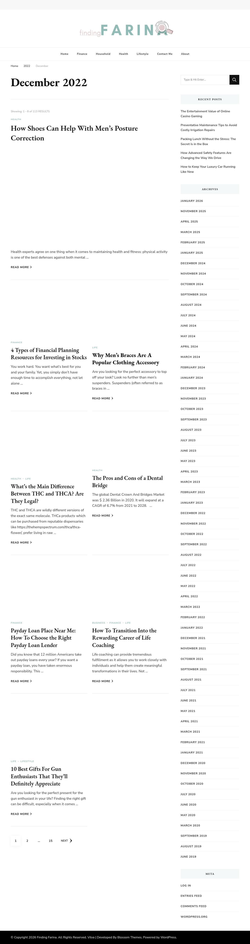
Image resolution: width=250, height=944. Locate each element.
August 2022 (191, 555)
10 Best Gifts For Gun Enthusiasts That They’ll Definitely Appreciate (40, 778)
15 (51, 841)
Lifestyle (143, 54)
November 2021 (193, 648)
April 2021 (189, 721)
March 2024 (190, 357)
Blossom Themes (129, 937)
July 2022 (188, 565)
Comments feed (194, 906)
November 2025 (193, 211)
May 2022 (188, 586)
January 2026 (192, 201)
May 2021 (188, 711)
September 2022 (194, 544)
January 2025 (192, 253)
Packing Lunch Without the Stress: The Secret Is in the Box (208, 141)
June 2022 (188, 576)
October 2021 (192, 659)
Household (103, 54)
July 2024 (188, 315)
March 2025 (190, 232)
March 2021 (190, 732)
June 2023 (188, 451)
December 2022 (193, 513)
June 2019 (188, 857)
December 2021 (193, 638)
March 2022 (190, 607)
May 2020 (188, 815)
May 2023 (188, 461)
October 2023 (192, 409)
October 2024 (192, 284)
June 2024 (188, 326)
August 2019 (191, 846)
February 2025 (193, 242)
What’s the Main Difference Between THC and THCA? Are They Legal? (48, 496)
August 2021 (191, 680)
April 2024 (189, 346)
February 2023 (193, 492)
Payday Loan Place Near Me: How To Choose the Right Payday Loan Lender (44, 640)
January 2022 (192, 628)
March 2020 (190, 825)
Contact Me (164, 54)
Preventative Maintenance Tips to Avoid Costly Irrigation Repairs (209, 127)
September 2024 (194, 294)
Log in (186, 885)
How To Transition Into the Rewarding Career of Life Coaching (125, 640)
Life (95, 347)
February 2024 (193, 367)
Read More (21, 267)
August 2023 (191, 430)
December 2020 (193, 763)
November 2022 (193, 524)
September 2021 (194, 669)
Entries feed (191, 896)
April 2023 (189, 471)
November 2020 (193, 773)
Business (98, 625)
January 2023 (192, 503)
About (185, 54)
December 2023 (193, 388)
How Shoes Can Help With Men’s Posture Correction (77, 133)
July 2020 (188, 794)
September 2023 (194, 419)
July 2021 (188, 690)
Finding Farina (47, 937)
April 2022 (189, 596)
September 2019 (194, 836)
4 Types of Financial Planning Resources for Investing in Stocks (46, 357)
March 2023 (190, 482)
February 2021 (193, 742)
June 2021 (188, 700)
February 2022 (193, 617)
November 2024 (193, 274)
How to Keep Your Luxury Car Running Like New (208, 169)
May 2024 (188, 336)
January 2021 (192, 752)
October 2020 (192, 784)
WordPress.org (194, 917)
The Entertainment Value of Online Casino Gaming (205, 114)
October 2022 (192, 534)
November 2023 (193, 399)
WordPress (168, 937)
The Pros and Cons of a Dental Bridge (128, 483)
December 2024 (193, 263)
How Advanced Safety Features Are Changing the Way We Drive (206, 155)
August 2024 (191, 305)
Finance (82, 54)
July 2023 (188, 440)
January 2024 (192, 378)
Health (123, 54)
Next (67, 843)
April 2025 (189, 221)
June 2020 (188, 805)
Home (64, 54)
